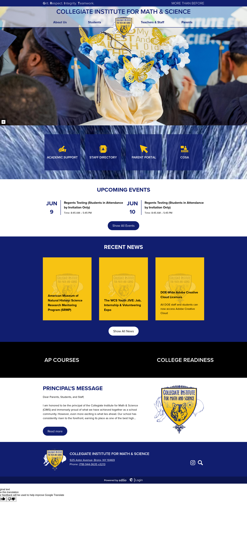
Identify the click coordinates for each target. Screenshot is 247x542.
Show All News (123, 331)
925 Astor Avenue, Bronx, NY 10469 (92, 460)
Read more (55, 431)
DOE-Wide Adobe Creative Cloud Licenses (179, 294)
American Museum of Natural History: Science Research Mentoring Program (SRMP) (65, 302)
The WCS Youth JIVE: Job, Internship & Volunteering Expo (122, 305)
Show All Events (123, 225)
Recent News (123, 247)
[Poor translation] (11, 499)
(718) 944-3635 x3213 (92, 464)
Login (136, 480)
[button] (60, 23)
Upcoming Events (123, 189)
